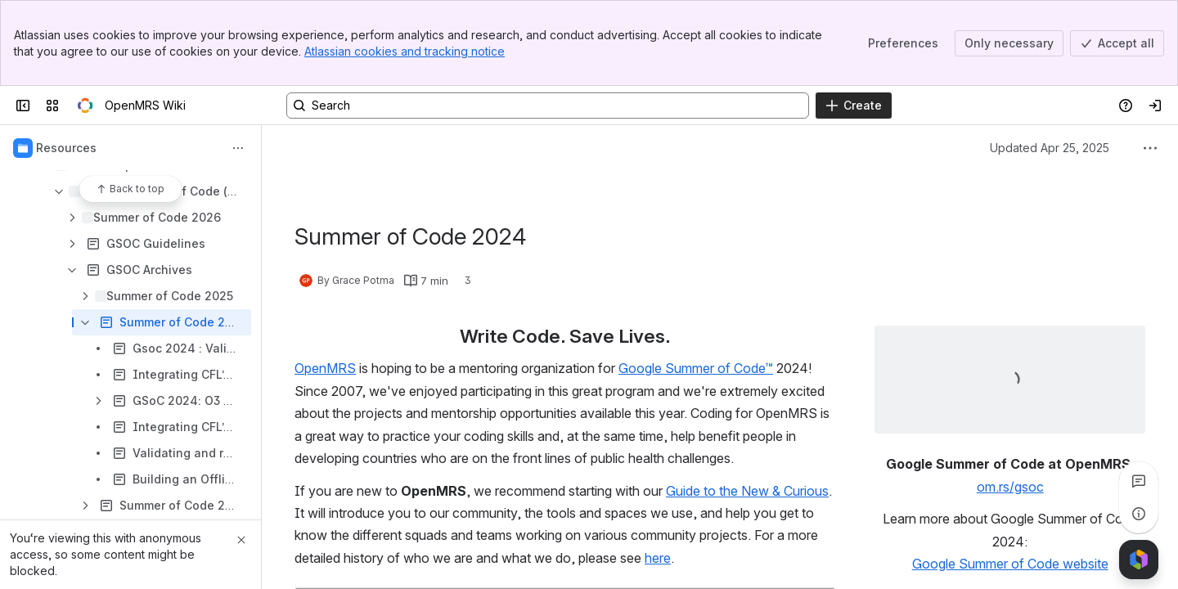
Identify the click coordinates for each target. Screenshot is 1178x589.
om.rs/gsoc (1010, 487)
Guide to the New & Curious (747, 491)
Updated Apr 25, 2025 (1049, 148)
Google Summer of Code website (1010, 563)
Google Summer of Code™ (695, 368)
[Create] (854, 105)
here (658, 558)
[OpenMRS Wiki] (85, 105)
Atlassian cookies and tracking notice (404, 51)
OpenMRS (325, 368)
